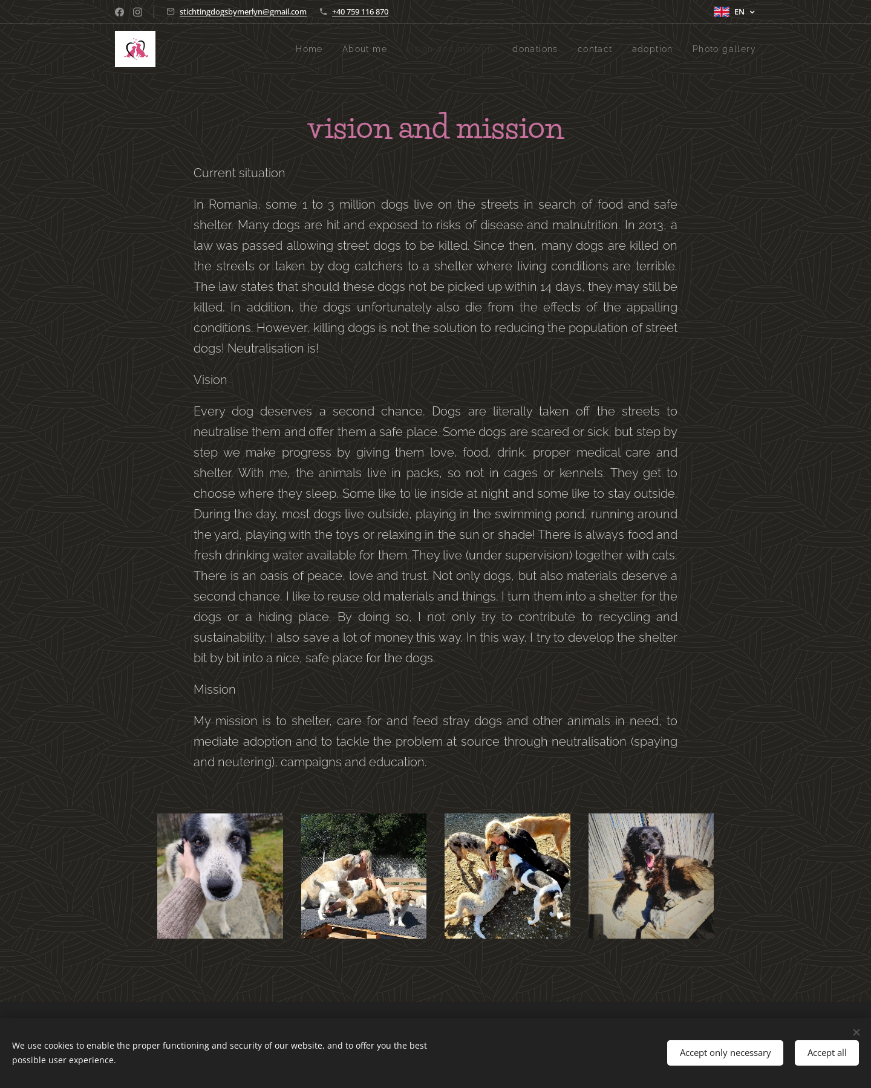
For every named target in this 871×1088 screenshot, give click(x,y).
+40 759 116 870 (360, 11)
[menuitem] (288, 49)
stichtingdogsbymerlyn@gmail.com (243, 11)
